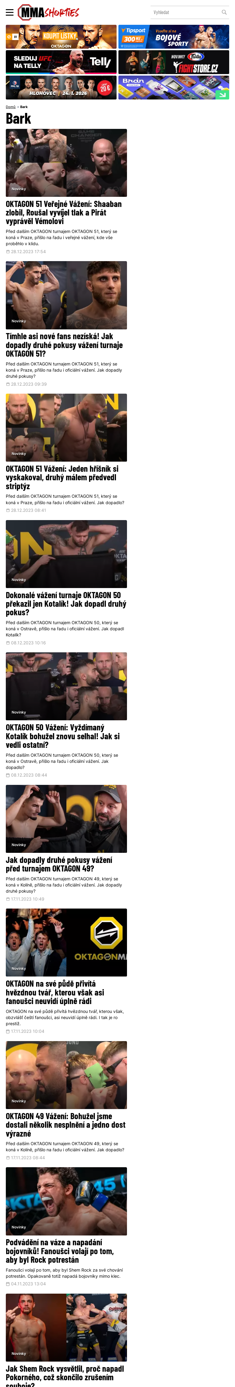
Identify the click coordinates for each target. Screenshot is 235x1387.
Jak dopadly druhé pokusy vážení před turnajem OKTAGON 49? (173, 457)
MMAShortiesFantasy (142, 1334)
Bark (24, 107)
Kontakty (193, 1322)
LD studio (201, 1379)
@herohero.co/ (94, 1271)
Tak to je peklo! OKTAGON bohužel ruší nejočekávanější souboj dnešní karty (58, 844)
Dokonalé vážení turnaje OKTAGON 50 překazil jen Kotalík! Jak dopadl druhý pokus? (172, 335)
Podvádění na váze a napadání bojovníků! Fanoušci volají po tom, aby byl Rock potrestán (60, 717)
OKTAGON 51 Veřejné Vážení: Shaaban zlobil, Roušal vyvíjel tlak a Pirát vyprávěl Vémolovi (59, 207)
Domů (11, 107)
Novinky (19, 182)
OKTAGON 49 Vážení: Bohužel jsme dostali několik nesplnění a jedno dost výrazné (173, 589)
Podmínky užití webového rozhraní (54, 1379)
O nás (71, 1334)
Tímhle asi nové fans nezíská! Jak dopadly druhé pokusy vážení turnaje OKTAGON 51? (173, 207)
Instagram (141, 1291)
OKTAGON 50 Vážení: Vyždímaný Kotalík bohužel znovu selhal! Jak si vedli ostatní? (59, 462)
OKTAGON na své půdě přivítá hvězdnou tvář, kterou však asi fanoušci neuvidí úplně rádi (55, 589)
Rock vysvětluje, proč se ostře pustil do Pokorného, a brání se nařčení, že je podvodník (169, 844)
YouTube (183, 1291)
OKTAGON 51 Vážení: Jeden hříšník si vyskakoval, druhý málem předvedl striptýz (58, 335)
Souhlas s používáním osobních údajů (144, 1379)
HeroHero (96, 1334)
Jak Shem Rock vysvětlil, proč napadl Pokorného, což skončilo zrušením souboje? (170, 717)
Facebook (98, 1291)
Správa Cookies (97, 1379)
